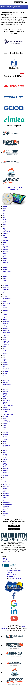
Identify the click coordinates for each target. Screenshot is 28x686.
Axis (4, 226)
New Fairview (6, 409)
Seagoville (5, 463)
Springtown (6, 472)
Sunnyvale (5, 474)
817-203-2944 (18, 2)
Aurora (4, 224)
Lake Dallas (6, 368)
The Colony (5, 475)
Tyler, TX (5, 558)
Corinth (4, 273)
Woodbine (5, 513)
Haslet (4, 337)
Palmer (4, 418)
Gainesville (5, 316)
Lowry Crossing (7, 384)
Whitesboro (6, 506)
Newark (5, 413)
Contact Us (14, 529)
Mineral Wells (6, 400)
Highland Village (7, 343)
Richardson (5, 443)
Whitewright (6, 508)
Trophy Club (6, 483)
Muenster (5, 402)
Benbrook (5, 239)
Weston (5, 501)
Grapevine (5, 325)
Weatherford (6, 495)
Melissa (5, 393)
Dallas (4, 278)
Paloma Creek (6, 422)
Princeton (5, 434)
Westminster (6, 499)
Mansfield (5, 389)
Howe (4, 346)
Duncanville (6, 289)
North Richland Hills (8, 414)
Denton (4, 282)
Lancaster (5, 371)
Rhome (4, 441)
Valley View (6, 486)
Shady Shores (6, 465)
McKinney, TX (6, 561)
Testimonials (17, 6)
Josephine (5, 353)
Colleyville (5, 262)
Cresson (5, 275)
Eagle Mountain (7, 291)
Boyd (4, 244)
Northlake (5, 416)
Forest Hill (5, 307)
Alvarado (5, 215)
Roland (4, 452)
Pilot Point (5, 427)
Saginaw (5, 459)
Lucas (4, 386)
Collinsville (5, 264)
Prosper (5, 436)
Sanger (4, 461)
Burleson (5, 248)
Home (3, 6)
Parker (4, 425)
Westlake (5, 497)
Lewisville (5, 379)
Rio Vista (5, 447)
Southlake (5, 470)
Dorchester (5, 285)
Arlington (5, 221)
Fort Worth (5, 310)
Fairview (5, 296)
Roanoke (5, 449)
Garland (4, 318)
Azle (4, 228)
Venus (4, 490)
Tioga (4, 477)
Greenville (5, 328)
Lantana (5, 373)
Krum (4, 366)
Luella (4, 388)
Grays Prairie (6, 327)
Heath (4, 339)
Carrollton (5, 249)
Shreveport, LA (6, 468)
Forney (4, 309)
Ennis (4, 292)
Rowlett (5, 454)
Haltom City (6, 335)
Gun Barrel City (6, 332)
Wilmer (4, 510)
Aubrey (4, 222)
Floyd (4, 305)
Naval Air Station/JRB (8, 405)
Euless (4, 294)
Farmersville (6, 300)
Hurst (4, 348)
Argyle (4, 219)
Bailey (4, 230)
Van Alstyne (6, 488)
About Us (9, 6)
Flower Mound (6, 303)
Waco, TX (5, 560)
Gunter (4, 334)
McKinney (5, 391)
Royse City (5, 456)
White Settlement (7, 504)
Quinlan (4, 438)
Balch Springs (6, 231)
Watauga (5, 492)
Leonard (5, 377)
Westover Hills (6, 502)
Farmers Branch (7, 298)
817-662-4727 (17, 578)
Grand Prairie (6, 321)
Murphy (4, 404)
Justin (4, 357)
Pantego (5, 423)
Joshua (4, 355)
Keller (4, 361)
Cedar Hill (5, 251)
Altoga (4, 214)
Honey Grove (6, 344)
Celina (4, 255)
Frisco (4, 312)
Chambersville (6, 257)
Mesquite (5, 395)
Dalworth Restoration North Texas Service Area (14, 188)
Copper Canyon (7, 271)
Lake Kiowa (6, 370)
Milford (4, 398)
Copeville (5, 267)
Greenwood (6, 330)
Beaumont (5, 235)
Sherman (5, 466)
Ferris (4, 301)
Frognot (5, 314)
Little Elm (5, 382)
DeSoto (5, 283)
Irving (4, 352)
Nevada (5, 407)
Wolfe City (5, 511)
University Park (7, 484)
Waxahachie (6, 493)
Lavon (4, 375)
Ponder (4, 431)
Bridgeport (5, 246)
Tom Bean (5, 479)
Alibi (4, 210)
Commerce (5, 266)
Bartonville (5, 233)
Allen (4, 212)
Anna (4, 217)
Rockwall (5, 450)
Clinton (4, 260)
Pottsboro (5, 432)
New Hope (5, 411)
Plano (4, 429)
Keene (4, 359)
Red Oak (5, 440)
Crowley (5, 276)
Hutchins (5, 350)
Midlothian (5, 396)
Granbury (5, 319)
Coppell (5, 269)
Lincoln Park (6, 380)
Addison (5, 206)
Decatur (5, 280)
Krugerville (5, 364)
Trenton (4, 481)
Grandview (5, 323)
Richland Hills (6, 445)
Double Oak (6, 287)
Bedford (5, 237)
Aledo (4, 208)
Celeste (5, 253)
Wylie (4, 515)
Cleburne (5, 258)
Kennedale (5, 362)
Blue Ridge (5, 240)
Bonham (5, 242)
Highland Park (6, 341)
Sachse (4, 457)
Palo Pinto (5, 420)
